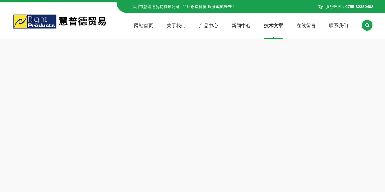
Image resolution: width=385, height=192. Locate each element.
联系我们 (338, 25)
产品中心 (208, 25)
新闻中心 (241, 25)
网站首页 (143, 25)
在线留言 (306, 25)
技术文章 (273, 25)
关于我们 (176, 25)
